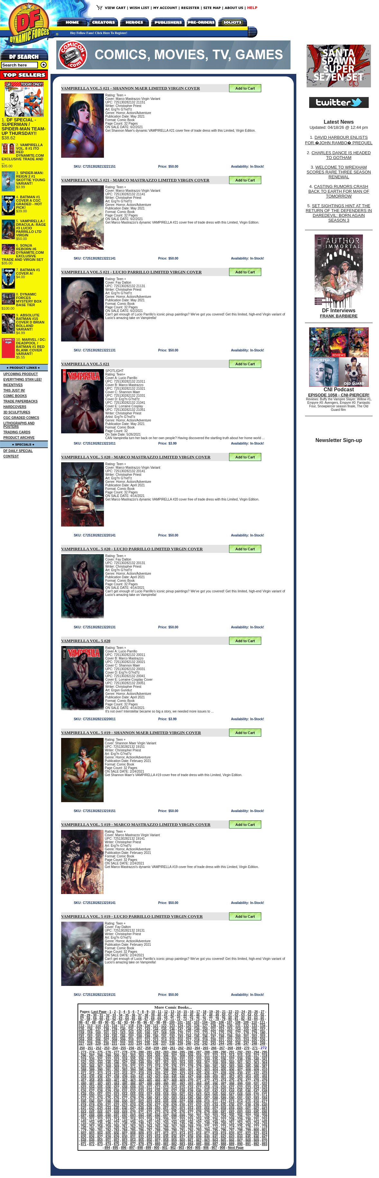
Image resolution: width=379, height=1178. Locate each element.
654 (190, 1109)
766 (166, 1126)
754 (256, 1123)
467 (166, 1080)
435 (92, 1077)
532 (133, 1091)
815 (190, 1133)
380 (207, 1066)
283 (166, 1052)
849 (92, 1140)
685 (256, 1112)
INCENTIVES (13, 385)
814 (182, 1133)
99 (164, 1022)
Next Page (236, 1147)
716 (133, 1119)
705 (232, 1116)
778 (264, 1126)
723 (190, 1119)
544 (232, 1091)
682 (232, 1112)
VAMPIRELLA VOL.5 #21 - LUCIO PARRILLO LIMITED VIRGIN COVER (131, 272)
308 (182, 1056)
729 (240, 1119)
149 (196, 1029)
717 (141, 1119)
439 (124, 1077)
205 (90, 1040)
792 (190, 1130)
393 (124, 1070)
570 (256, 1094)
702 (207, 1116)
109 (246, 1022)
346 (116, 1063)
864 (215, 1140)
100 (172, 1022)
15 (185, 1012)
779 (83, 1130)
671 (141, 1112)
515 (182, 1087)
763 (141, 1126)
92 (119, 1022)
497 (223, 1084)
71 (172, 1019)
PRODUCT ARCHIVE (19, 437)
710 (83, 1119)
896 (123, 1147)
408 (248, 1070)
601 (133, 1101)
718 (149, 1119)
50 (224, 1015)
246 (238, 1043)
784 (124, 1130)
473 (215, 1080)
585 (190, 1098)
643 (100, 1109)
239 (180, 1043)
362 (248, 1063)
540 (198, 1091)
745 (182, 1123)
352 (166, 1063)
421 (166, 1073)
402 (198, 1070)
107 (229, 1022)
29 (88, 1015)
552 (108, 1094)
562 (190, 1094)
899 (148, 1147)
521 (232, 1087)
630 (182, 1105)
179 (254, 1033)
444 (166, 1077)
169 (172, 1033)
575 (108, 1098)
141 (131, 1029)
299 (108, 1056)
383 (232, 1066)
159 (90, 1033)
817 (207, 1133)
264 (197, 1048)
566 (223, 1094)
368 (108, 1066)
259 (156, 1048)
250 (82, 1048)
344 (100, 1063)
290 (223, 1052)
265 (205, 1048)
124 (180, 1026)
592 (248, 1098)
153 (230, 1029)
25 (249, 1012)
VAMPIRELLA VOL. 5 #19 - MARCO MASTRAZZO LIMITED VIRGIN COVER (135, 824)
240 (188, 1043)
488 (149, 1084)
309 (190, 1056)
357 (207, 1063)
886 (207, 1144)
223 (238, 1040)
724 (198, 1119)
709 (264, 1116)
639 (256, 1105)
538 (182, 1091)
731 (256, 1119)
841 (215, 1137)
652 (174, 1109)
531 (124, 1091)
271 (255, 1048)
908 (222, 1147)
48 (210, 1015)
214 (164, 1040)
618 (83, 1105)
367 (100, 1066)
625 (141, 1105)
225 (254, 1040)
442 (149, 1077)
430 (240, 1073)
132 (246, 1026)
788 (158, 1130)
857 (158, 1140)
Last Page (98, 1012)
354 (182, 1063)
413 (100, 1073)
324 (124, 1059)
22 (230, 1012)
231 (114, 1043)
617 (264, 1101)
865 (223, 1140)
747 (198, 1123)
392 (116, 1070)
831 (133, 1137)
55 (256, 1015)
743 (166, 1123)
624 (133, 1105)
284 (174, 1052)
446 (182, 1077)
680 (215, 1112)
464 (141, 1080)
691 (116, 1116)
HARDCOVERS (15, 407)
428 (223, 1073)
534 (149, 1091)
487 (141, 1084)
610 (207, 1101)
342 (83, 1063)
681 (223, 1112)
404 (215, 1070)
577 (124, 1098)
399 (174, 1070)
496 (215, 1084)
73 (185, 1019)
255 (123, 1048)
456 (264, 1077)
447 (190, 1077)
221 (221, 1040)
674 (166, 1112)
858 (166, 1140)
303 (141, 1056)
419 (149, 1073)
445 (174, 1077)
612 (223, 1101)
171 (188, 1033)
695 (149, 1116)
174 (213, 1033)
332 (190, 1059)
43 (178, 1015)
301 (124, 1056)
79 (224, 1019)
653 (182, 1109)
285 (182, 1052)
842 (223, 1137)
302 (133, 1056)
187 (131, 1036)
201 (246, 1036)
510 (141, 1087)
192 (172, 1036)
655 (198, 1109)
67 (146, 1019)
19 (211, 1012)
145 (164, 1029)
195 (196, 1036)
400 (182, 1070)
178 (246, 1033)
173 (205, 1033)
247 (246, 1043)
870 (264, 1140)
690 (108, 1116)
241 (196, 1043)
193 (180, 1036)
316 (248, 1056)
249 (262, 1043)
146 (172, 1029)
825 (83, 1137)
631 (190, 1105)
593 (256, 1098)
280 (141, 1052)
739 (133, 1123)
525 (264, 1087)
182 (90, 1036)
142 (139, 1029)
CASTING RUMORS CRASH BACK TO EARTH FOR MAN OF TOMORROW (338, 191)
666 (100, 1112)
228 (90, 1043)
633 (207, 1105)
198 (221, 1036)
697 (166, 1116)
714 (116, 1119)
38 (146, 1015)
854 (133, 1140)
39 (152, 1015)
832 (141, 1137)
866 (232, 1140)
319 (83, 1059)
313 (223, 1056)
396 (149, 1070)
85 (262, 1019)
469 (182, 1080)
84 (256, 1019)
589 (223, 1098)
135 (81, 1029)
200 (238, 1036)
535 (158, 1091)
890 (240, 1144)
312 (215, 1056)
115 (106, 1026)
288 (207, 1052)
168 (164, 1033)
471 (198, 1080)
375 (166, 1066)
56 (262, 1015)
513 (166, 1087)
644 (108, 1109)
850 (100, 1140)
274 (92, 1052)
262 (181, 1048)
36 (133, 1015)
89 (100, 1022)
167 (155, 1033)
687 (83, 1116)
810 (149, 1133)
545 (240, 1091)
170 (180, 1033)
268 (230, 1048)
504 (92, 1087)
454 (248, 1077)
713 (108, 1119)
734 (92, 1123)
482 (100, 1084)
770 (198, 1126)
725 (207, 1119)
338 (240, 1059)
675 (174, 1112)
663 (264, 1109)
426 (207, 1073)
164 (131, 1033)
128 (213, 1026)
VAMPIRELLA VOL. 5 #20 (85, 640)
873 (100, 1144)
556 (141, 1094)
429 (232, 1073)
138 (106, 1029)
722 (182, 1119)
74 (191, 1019)
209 (122, 1040)
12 (166, 1012)
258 (148, 1048)
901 (165, 1147)
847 (264, 1137)
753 (248, 1123)
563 (198, 1094)
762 (133, 1126)
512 (158, 1087)
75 (197, 1019)
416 (124, 1073)
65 (133, 1019)
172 (196, 1033)
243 (213, 1043)
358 (215, 1063)
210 (131, 1040)
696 (158, 1116)
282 (158, 1052)
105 (213, 1022)
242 (205, 1043)
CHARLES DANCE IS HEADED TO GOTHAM (341, 155)
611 (215, 1101)
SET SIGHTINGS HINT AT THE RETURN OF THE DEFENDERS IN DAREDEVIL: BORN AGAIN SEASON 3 (339, 213)
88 (94, 1022)
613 (232, 1101)
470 (190, 1080)
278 (124, 1052)
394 (133, 1070)
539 (190, 1091)
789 (166, 1130)
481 (92, 1084)
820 (232, 1133)
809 (141, 1133)
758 (100, 1126)
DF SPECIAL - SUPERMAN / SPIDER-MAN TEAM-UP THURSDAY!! (24, 126)
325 (133, 1059)
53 (243, 1015)
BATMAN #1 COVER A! (28, 271)
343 (92, 1063)
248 (254, 1043)
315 (240, 1056)
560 (174, 1094)
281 (149, 1052)
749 (215, 1123)
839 (198, 1137)
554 (124, 1094)
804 (100, 1133)
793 (198, 1130)
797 (232, 1130)
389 (92, 1070)
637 (240, 1105)
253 (107, 1048)
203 (262, 1036)
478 (256, 1080)
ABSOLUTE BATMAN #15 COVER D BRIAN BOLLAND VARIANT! (30, 322)
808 (133, 1133)
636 (232, 1105)
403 (207, 1070)
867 (240, 1140)
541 (207, 1091)
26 (256, 1012)
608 (190, 1101)
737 (116, 1123)
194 (188, 1036)
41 (165, 1015)
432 (256, 1073)
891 (248, 1144)
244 (221, 1043)
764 (149, 1126)
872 (92, 1144)
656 (207, 1109)
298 (100, 1056)
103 (196, 1022)
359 (223, 1063)
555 (133, 1094)
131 (238, 1026)
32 (107, 1015)
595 (83, 1101)
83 (249, 1019)
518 (207, 1087)
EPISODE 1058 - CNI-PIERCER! (339, 395)
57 (82, 1019)
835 (166, 1137)
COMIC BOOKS (15, 396)
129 (221, 1026)
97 (151, 1022)
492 (182, 1084)
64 (127, 1019)
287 (198, 1052)
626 (149, 1105)
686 (264, 1112)
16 (191, 1012)
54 (249, 1015)
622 (116, 1105)
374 (158, 1066)
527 (92, 1091)
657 (215, 1109)
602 (141, 1101)
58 (88, 1019)
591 (240, 1098)
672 (149, 1112)
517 (198, 1087)
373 (149, 1066)
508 (124, 1087)
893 (264, 1144)
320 (92, 1059)
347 (124, 1063)
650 (158, 1109)
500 (248, 1084)
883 (182, 1144)
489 (158, 1084)
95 (139, 1022)
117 (122, 1026)
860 (182, 1140)
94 (132, 1022)
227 (81, 1043)
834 (158, 1137)
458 (92, 1080)
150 (205, 1029)
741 (149, 1123)
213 (155, 1040)
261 (172, 1048)
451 (223, 1077)
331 (182, 1059)
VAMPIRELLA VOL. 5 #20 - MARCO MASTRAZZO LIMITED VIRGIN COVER (135, 457)
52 (236, 1015)
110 (254, 1022)
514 (174, 1087)
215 (172, 1040)
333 (198, 1059)
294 (256, 1052)
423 (182, 1073)
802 (83, 1133)
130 (230, 1026)
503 (83, 1087)
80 (230, 1019)
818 (215, 1133)
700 (190, 1116)
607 (182, 1101)
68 (152, 1019)
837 (182, 1137)
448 (198, 1077)
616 (256, 1101)
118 (131, 1026)
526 (83, 1091)
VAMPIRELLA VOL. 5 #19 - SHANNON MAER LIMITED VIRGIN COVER (131, 732)
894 (107, 1147)
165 (139, 1033)
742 (158, 1123)
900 (157, 1147)
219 (205, 1040)
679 (207, 1112)
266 (214, 1048)
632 (198, 1105)
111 (262, 1022)
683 (240, 1112)
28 (82, 1015)
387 (264, 1066)
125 (188, 1026)
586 (198, 1098)
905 (197, 1147)
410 (264, 1070)
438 (116, 1077)
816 (198, 1133)
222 (230, 1040)
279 (133, 1052)
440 (133, 1077)
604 (158, 1101)
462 (124, 1080)
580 (149, 1098)
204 (81, 1040)
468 (174, 1080)
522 (240, 1087)
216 (180, 1040)
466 (158, 1080)
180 (262, 1033)
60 (101, 1019)
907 (214, 1147)
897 (132, 1147)
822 (248, 1133)
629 (174, 1105)
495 (207, 1084)
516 (190, 1087)
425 (198, 1073)
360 (232, 1063)
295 (264, 1052)
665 (92, 1112)
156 (254, 1029)
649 (149, 1109)
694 (141, 1116)
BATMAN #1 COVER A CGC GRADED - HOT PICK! (29, 202)
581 (158, 1098)
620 (100, 1105)
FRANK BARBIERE (339, 316)
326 (141, 1059)
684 (248, 1112)
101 (180, 1022)
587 (207, 1098)
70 (165, 1019)
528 (100, 1091)
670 (133, 1112)
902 (173, 1147)
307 (174, 1056)
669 (124, 1112)
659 (232, 1109)
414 (108, 1073)
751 (232, 1123)
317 (256, 1056)
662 (256, 1109)
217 (188, 1040)
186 (122, 1036)
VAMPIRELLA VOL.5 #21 (85, 363)
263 (189, 1048)
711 (92, 1119)
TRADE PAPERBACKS (21, 401)
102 (188, 1022)
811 (158, 1133)
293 (248, 1052)
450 (215, 1077)
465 (149, 1080)
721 (174, 1119)
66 (140, 1019)
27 (262, 1012)
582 (166, 1098)
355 (190, 1063)
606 (174, 1101)
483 (108, 1084)
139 (114, 1029)
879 (149, 1144)
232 (122, 1043)
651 (166, 1109)
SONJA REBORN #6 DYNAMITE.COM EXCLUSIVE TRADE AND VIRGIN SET (23, 252)
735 (100, 1123)
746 (190, 1123)
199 (230, 1036)
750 (223, 1123)
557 (149, 1094)
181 (81, 1036)
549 (83, 1094)
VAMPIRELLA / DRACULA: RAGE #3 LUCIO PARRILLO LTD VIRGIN (31, 228)
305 (158, 1056)
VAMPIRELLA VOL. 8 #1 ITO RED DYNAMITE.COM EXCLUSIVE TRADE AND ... (23, 153)
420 (158, 1073)
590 (232, 1098)
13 (172, 1012)
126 (196, 1026)
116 (114, 1026)
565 (215, 1094)
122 (164, 1026)
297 (92, 1056)
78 (217, 1019)
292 (240, 1052)
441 (141, 1077)
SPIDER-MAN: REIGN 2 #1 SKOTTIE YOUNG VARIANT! (30, 178)
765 (158, 1126)
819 (223, 1133)
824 (264, 1133)
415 (116, 1073)
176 (230, 1033)
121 (155, 1026)
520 (223, 1087)
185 (114, 1036)
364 (264, 1063)
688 (92, 1116)
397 (158, 1070)
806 (116, 1133)
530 (116, 1091)
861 (190, 1140)
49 (217, 1015)
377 (182, 1066)
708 (256, 1116)
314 (232, 1056)
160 (98, 1033)
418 (141, 1073)
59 (95, 1019)
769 (190, 1126)
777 (256, 1126)
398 (166, 1070)
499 (240, 1084)
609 (198, 1101)
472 (207, 1080)
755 (264, 1123)
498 (232, 1084)
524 (256, 1087)
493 (190, 1084)
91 (113, 1022)
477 (248, 1080)
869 (256, 1140)
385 (248, 1066)
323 (116, 1059)
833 (149, 1137)
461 (116, 1080)
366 (92, 1066)
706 (240, 1116)
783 (116, 1130)
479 (264, 1080)
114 (98, 1026)
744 (174, 1123)
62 (114, 1019)
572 (83, 1098)
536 (166, 1091)
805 (108, 1133)
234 (139, 1043)
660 (240, 1109)
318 (264, 1056)
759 (108, 1126)
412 (92, 1073)
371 (133, 1066)
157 (262, 1029)
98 (158, 1022)
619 (92, 1105)
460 (108, 1080)
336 (223, 1059)
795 (215, 1130)
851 (108, 1140)
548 (264, 1091)
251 (90, 1048)
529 (108, 1091)
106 (221, 1022)
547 (256, 1091)
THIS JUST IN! (14, 390)
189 (147, 1036)
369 (116, 1066)
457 (83, 1080)
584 (182, 1098)
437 (108, 1077)
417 (133, 1073)
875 (116, 1144)
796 (223, 1130)
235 (147, 1043)
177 (238, 1033)
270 (246, 1048)
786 (141, 1130)
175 (221, 1033)
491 (174, 1084)
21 (224, 1012)
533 (141, 1091)
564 (207, 1094)
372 (141, 1066)
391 (108, 1070)
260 (164, 1048)
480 (83, 1084)
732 (264, 1119)
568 (240, 1094)
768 (182, 1126)
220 (213, 1040)
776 (248, 1126)
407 (240, 1070)
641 (83, 1109)
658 (223, 1109)
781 (100, 1130)
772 (215, 1126)
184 (106, 1036)
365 (83, 1066)
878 (141, 1144)
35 (127, 1015)
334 (207, 1059)
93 (126, 1022)
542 (215, 1091)
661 (248, 1109)
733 (83, 1123)
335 (215, 1059)
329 (166, 1059)
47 (204, 1015)
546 (248, 1091)
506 (108, 1087)
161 (106, 1033)
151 (213, 1029)
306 (166, 1056)
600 (124, 1101)
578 (133, 1098)
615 (248, 1101)
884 (190, 1144)
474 (223, 1080)
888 (223, 1144)
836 (174, 1137)
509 (133, 1087)
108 (238, 1022)
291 (232, 1052)
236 (155, 1043)
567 (232, 1094)
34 (120, 1015)
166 (147, 1033)
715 (124, 1119)
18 (204, 1012)
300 (116, 1056)
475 (232, 1080)
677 (190, 1112)
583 (174, 1098)
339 (248, 1059)
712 (100, 1119)
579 (141, 1098)
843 (232, 1137)
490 (166, 1084)
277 (116, 1052)
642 (92, 1109)
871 (83, 1144)
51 (230, 1015)
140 (122, 1029)
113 (90, 1026)
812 (166, 1133)
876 (124, 1144)
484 (116, 1084)
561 (182, 1094)
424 (190, 1073)
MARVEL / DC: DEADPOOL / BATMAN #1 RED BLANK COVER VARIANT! (31, 347)
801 (264, 1130)
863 (207, 1140)
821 (240, 1133)
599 (116, 1101)
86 (81, 1022)
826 (92, 1137)
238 (172, 1043)
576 (116, 1098)
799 (248, 1130)
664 (83, 1112)
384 (240, 1066)
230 (106, 1043)
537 (174, 1091)
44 (185, 1015)
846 (256, 1137)
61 (107, 1019)
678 (198, 1112)
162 (114, 1033)
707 (248, 1116)
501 (256, 1084)
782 (108, 1130)
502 (264, 1084)
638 (248, 1105)
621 (108, 1105)
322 (108, 1059)
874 (108, 1144)
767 (174, 1126)
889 (232, 1144)
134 (262, 1026)
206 (98, 1040)
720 (166, 1119)
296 (83, 1056)
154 (238, 1029)
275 (100, 1052)
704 (223, 1116)
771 (207, 1126)
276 (108, 1052)
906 (206, 1147)
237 (164, 1043)
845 (248, 1137)
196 (205, 1036)
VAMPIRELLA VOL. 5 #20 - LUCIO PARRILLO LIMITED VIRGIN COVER (132, 548)
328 (158, 1059)
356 (198, 1063)
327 (149, 1059)
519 (215, 1087)
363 (256, 1063)
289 (215, 1052)
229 (98, 1043)
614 (240, 1101)
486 (133, 1084)
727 (223, 1119)
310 (198, 1056)
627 (158, 1105)
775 (240, 1126)
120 (147, 1026)
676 (182, 1112)
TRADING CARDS (17, 432)
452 (232, 1077)
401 (190, 1070)
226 (262, 1040)
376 (174, 1066)
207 (106, 1040)
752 (240, 1123)
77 (210, 1019)
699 (182, 1116)
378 (190, 1066)
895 (115, 1147)
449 (207, 1077)
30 (95, 1015)
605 (166, 1101)
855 (141, 1140)
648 (141, 1109)
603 (149, 1101)
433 (264, 1073)
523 (248, 1087)
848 (83, 1140)
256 (131, 1048)
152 (221, 1029)
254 (115, 1048)
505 (100, 1087)
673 (158, 1112)
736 (108, 1123)
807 (124, 1133)
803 (92, 1133)
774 (232, 1126)
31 (101, 1015)
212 (147, 1040)
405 (223, 1070)
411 (83, 1073)
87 (87, 1022)
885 (198, 1144)
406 (232, 1070)
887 (215, 1144)
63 (120, 1019)
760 (116, 1126)
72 (178, 1019)
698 (174, 1116)
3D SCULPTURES (17, 412)
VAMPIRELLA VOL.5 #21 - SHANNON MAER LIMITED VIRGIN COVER (130, 88)
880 (158, 1144)
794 (207, 1130)
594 (264, 1098)
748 (207, 1123)
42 (172, 1015)
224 (246, 1040)
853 (124, 1140)
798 (240, 1130)
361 (240, 1063)
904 (189, 1147)
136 (90, 1029)
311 (207, 1056)
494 (198, 1084)
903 (181, 1147)
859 (174, 1140)
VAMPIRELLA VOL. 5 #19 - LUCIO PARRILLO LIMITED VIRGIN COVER (132, 916)
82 (243, 1019)
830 (124, 1137)
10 (153, 1012)
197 (213, 1036)
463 (133, 1080)
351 (158, 1063)
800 (256, 1130)
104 (205, 1022)
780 (92, 1130)
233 (131, 1043)
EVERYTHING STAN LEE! (23, 379)
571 (264, 1094)
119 (139, 1026)
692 (124, 1116)
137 (98, 1029)
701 (198, 1116)
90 (106, 1022)
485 (124, 1084)
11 (159, 1012)
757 (92, 1126)
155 (246, 1029)
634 (215, 1105)
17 (198, 1012)
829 (116, 1137)
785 (133, 1130)
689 (100, 1116)
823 (256, 1133)
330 (174, 1059)
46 (197, 1015)
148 (188, 1029)
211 (139, 1040)
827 (100, 1137)
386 (256, 1066)
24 (243, 1012)
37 (140, 1015)
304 (149, 1056)
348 (133, 1063)
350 (149, 1063)
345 (108, 1063)
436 (100, 1077)
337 (232, 1059)
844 (240, 1137)
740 (141, 1123)
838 (190, 1137)
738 (124, 1123)
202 (254, 1036)
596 (92, 1101)
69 (159, 1019)
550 (92, 1094)
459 (100, 1080)
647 (133, 1109)
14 (178, 1012)
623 (124, 1105)
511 (149, 1087)
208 (114, 1040)
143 (147, 1029)
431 (248, 1073)
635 (223, 1105)
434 (83, 1077)
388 (83, 1070)
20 (217, 1012)
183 (98, 1036)
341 (264, 1059)
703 (215, 1116)
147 (180, 1029)
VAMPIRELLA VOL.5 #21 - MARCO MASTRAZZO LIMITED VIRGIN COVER (135, 180)
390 (100, 1070)
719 (158, 1119)
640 (264, 1105)
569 (248, 1094)
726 (215, 1119)
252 (98, 1048)
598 (108, 1101)
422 (174, 1073)
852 (116, 1140)
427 (215, 1073)
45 (191, 1015)
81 (236, 1019)
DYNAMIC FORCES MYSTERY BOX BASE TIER (29, 299)
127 (205, 1026)
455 (256, 1077)
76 (204, 1019)
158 (81, 1033)
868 (248, 1140)
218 (196, 1040)
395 (141, 1070)
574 (100, 1098)
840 (207, 1137)
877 (133, 1144)
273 (83, 1052)
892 (256, 1144)
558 (158, 1094)
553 (116, 1094)
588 (215, 1098)
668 (116, 1112)
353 (174, 1063)
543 (223, 1091)
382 (223, 1066)
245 (230, 1043)
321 (100, 1059)
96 (145, 1022)
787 (149, 1130)
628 (166, 1105)
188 (139, 1036)
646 (124, 1109)
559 (166, 1094)
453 (240, 1077)
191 (164, 1036)
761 (124, 1126)
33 (114, 1015)
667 (108, 1112)
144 (155, 1029)
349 (141, 1063)
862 (198, 1140)
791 (182, 1130)
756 (83, 1126)
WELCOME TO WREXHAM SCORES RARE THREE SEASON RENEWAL (339, 172)
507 (116, 1087)
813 (174, 1133)
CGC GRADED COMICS (21, 418)
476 (240, 1080)
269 (238, 1048)
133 (254, 1026)
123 (172, 1026)
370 (124, 1066)
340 (256, 1059)
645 (116, 1109)
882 (174, 1144)
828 (108, 1137)
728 (232, 1119)
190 (155, 1036)
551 (100, 1094)
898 (140, 1147)
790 (174, 1130)
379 (198, 1066)
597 (100, 1101)
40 (159, 1015)
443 (158, 1077)
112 (81, 1026)
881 (166, 1144)
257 (140, 1048)
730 (248, 1119)
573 (92, 1098)
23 (236, 1012)
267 (222, 1048)
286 (190, 1052)
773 (223, 1126)
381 (215, 1066)
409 (256, 1070)
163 (122, 1033)
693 (133, 1116)
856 (149, 1140)
